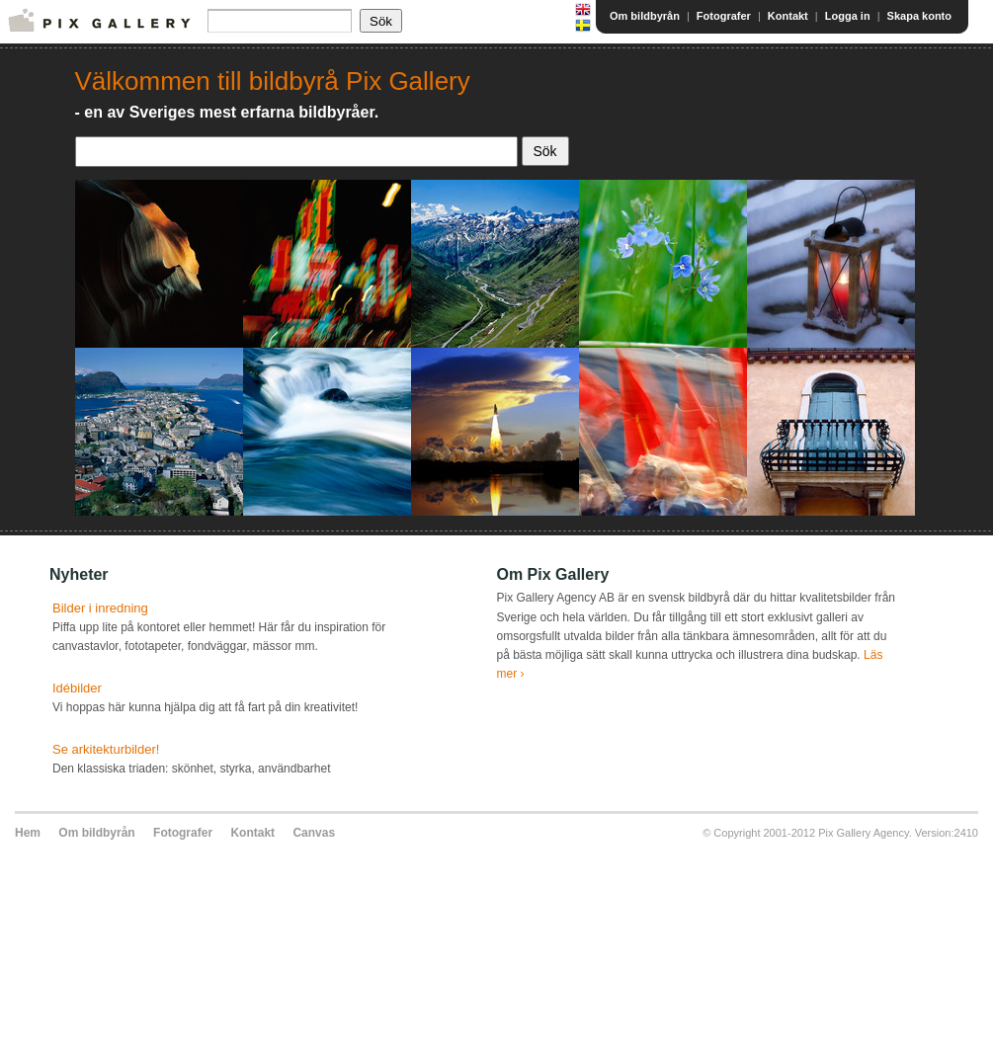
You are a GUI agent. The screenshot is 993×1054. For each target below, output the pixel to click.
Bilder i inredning (100, 608)
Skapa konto (919, 16)
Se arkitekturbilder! (105, 749)
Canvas (313, 833)
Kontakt (788, 16)
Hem (28, 833)
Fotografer (724, 16)
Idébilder (77, 688)
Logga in (847, 16)
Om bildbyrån (645, 16)
